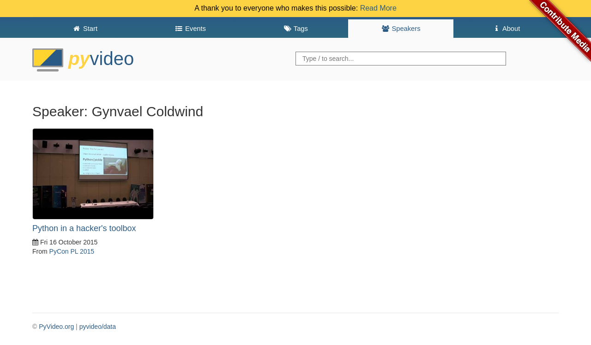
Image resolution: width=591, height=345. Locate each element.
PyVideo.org (56, 326)
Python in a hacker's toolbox (84, 228)
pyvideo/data (97, 326)
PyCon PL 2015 (72, 251)
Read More (378, 8)
